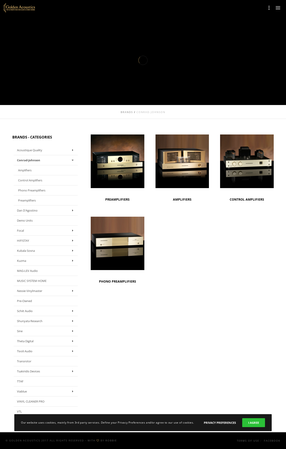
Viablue (46, 391)
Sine (46, 331)
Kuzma (46, 260)
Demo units (25, 220)
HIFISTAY (46, 240)
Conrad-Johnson (46, 160)
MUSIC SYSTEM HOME (31, 281)
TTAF (20, 381)
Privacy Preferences (220, 423)
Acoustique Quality (46, 150)
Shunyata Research (46, 321)
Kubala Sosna (46, 250)
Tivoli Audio (46, 351)
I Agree (253, 423)
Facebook (272, 440)
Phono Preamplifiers (31, 190)
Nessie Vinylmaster (46, 291)
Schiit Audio (46, 311)
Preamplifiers (27, 200)
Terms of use (248, 440)
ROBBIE (111, 440)
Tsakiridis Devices (46, 371)
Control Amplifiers (30, 180)
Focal (46, 230)
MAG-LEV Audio (27, 271)
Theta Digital (46, 341)
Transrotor (24, 361)
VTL (19, 411)
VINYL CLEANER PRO (30, 401)
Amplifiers (25, 170)
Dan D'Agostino (46, 210)
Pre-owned (24, 301)
